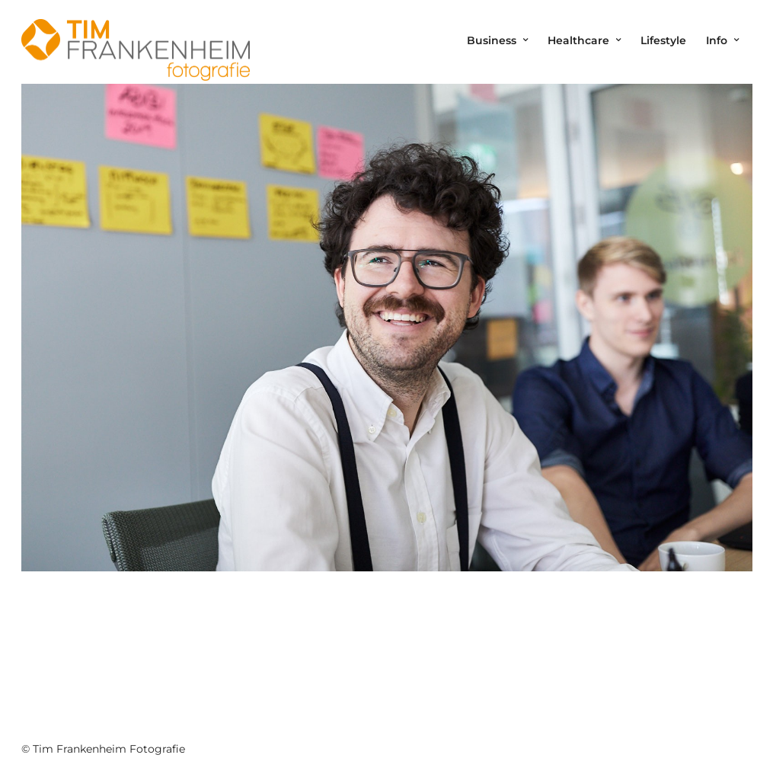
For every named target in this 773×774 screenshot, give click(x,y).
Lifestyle (663, 40)
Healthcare (578, 40)
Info (716, 40)
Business (491, 40)
